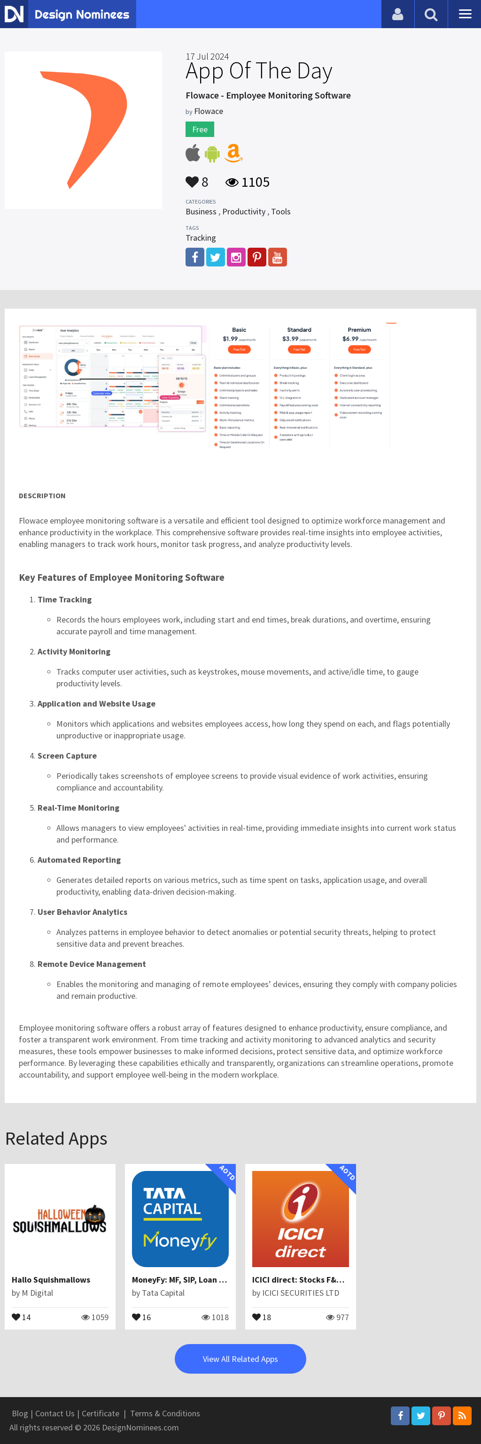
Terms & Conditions (165, 1413)
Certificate (100, 1413)
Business (201, 211)
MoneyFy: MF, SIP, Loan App (182, 1279)
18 (261, 1316)
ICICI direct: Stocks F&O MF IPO (311, 1279)
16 (141, 1316)
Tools (281, 211)
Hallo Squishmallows (51, 1279)
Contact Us (55, 1413)
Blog (20, 1413)
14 (21, 1316)
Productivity (243, 211)
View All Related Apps (240, 1358)
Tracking (201, 237)
